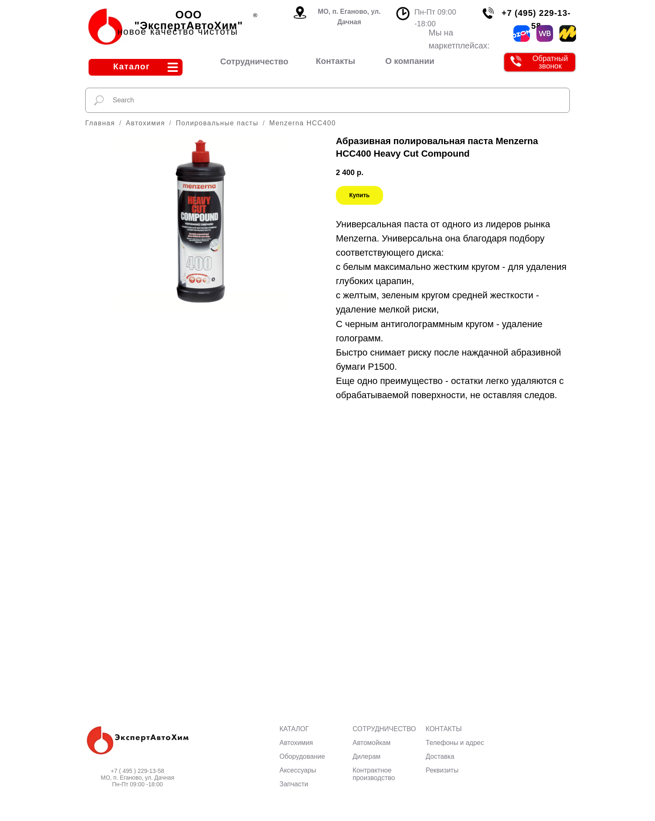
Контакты (335, 61)
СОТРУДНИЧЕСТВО (384, 728)
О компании (409, 61)
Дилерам (367, 756)
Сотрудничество (254, 61)
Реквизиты (442, 770)
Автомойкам (372, 742)
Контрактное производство (374, 774)
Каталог (131, 66)
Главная (100, 123)
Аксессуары (297, 770)
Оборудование (302, 756)
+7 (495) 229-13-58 (536, 19)
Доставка (440, 756)
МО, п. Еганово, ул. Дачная (349, 16)
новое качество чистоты (177, 31)
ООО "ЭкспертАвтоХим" (189, 20)
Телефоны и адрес (455, 742)
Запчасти (293, 784)
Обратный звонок (550, 62)
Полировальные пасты (217, 123)
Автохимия (145, 123)
